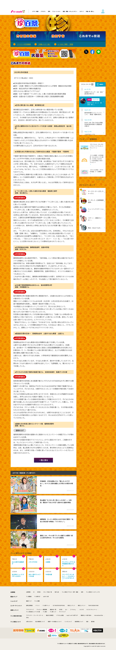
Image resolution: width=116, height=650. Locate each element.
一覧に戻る (43, 460)
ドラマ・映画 (35, 11)
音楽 (49, 11)
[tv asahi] (18, 11)
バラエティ (43, 11)
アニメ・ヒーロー (56, 11)
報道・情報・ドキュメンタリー (70, 11)
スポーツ (81, 11)
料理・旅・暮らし (90, 11)
